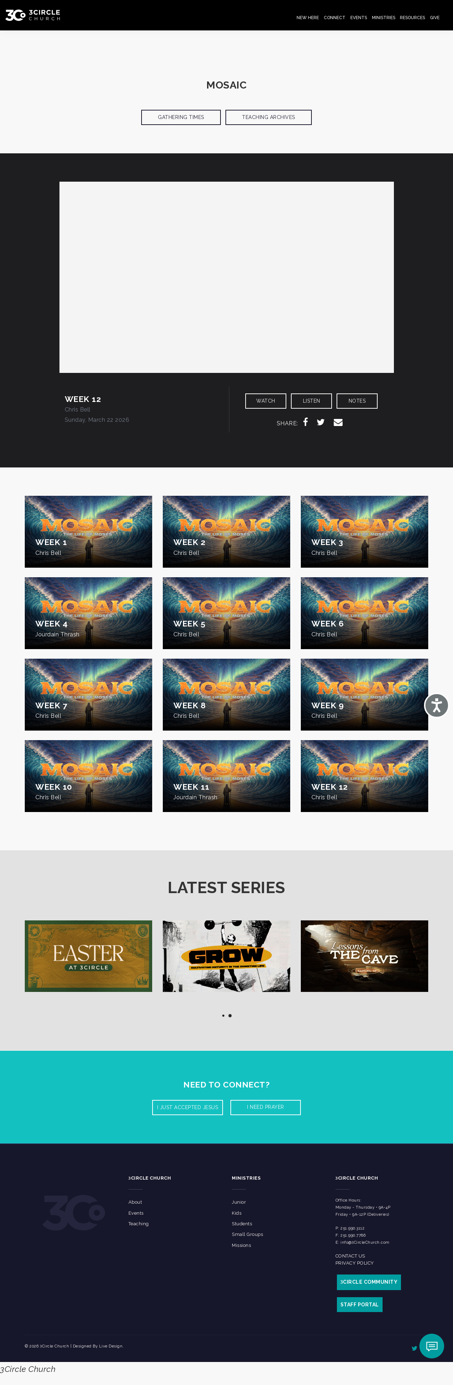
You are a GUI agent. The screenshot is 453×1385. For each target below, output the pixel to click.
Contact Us (350, 1256)
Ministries (383, 17)
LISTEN (311, 401)
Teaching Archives (268, 117)
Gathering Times (181, 117)
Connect (334, 17)
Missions (241, 1245)
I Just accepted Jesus (187, 1107)
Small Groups (247, 1234)
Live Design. (111, 1346)
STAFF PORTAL (359, 1304)
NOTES (357, 401)
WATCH (265, 401)
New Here (308, 17)
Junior (239, 1202)
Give (435, 17)
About (135, 1202)
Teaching (138, 1223)
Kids (236, 1213)
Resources (412, 17)
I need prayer (265, 1107)
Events (358, 17)
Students (242, 1223)
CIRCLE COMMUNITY (369, 1282)
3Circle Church (28, 1369)
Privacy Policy (355, 1263)
